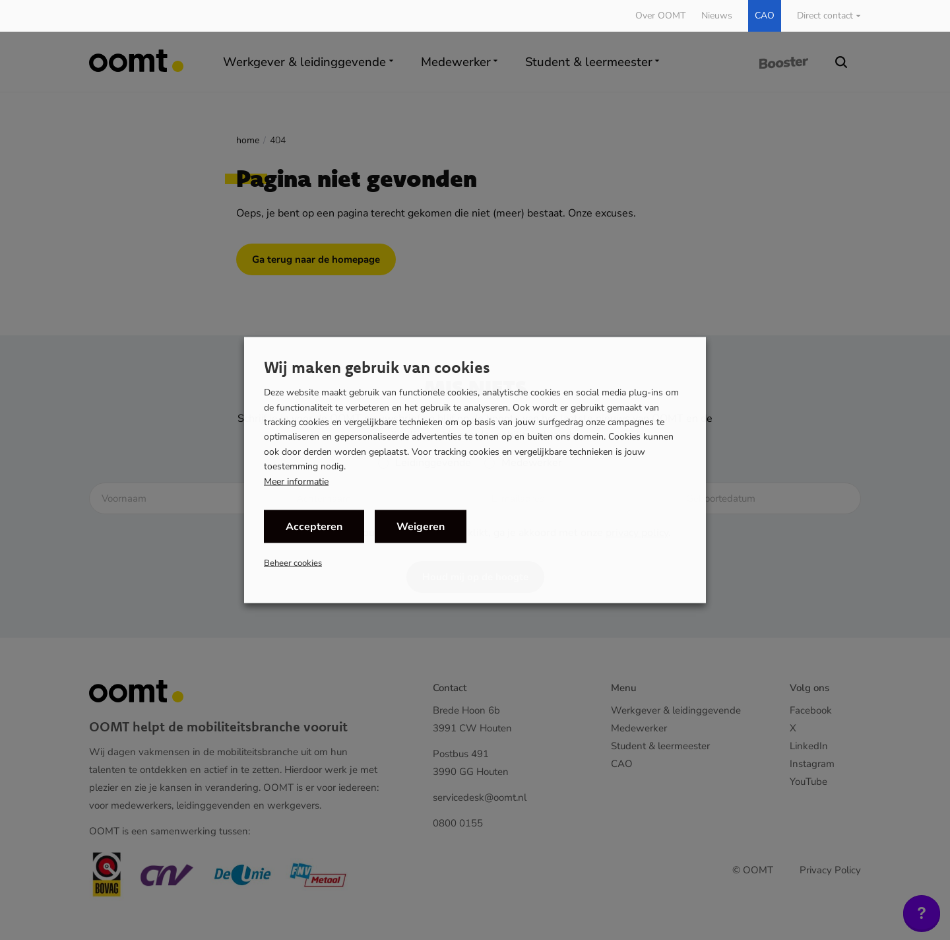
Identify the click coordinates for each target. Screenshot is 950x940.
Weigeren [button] (420, 526)
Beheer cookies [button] (293, 562)
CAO (765, 15)
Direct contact (825, 15)
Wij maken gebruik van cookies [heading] (377, 367)
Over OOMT (660, 15)
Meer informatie (296, 481)
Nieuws (716, 15)
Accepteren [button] (314, 526)
